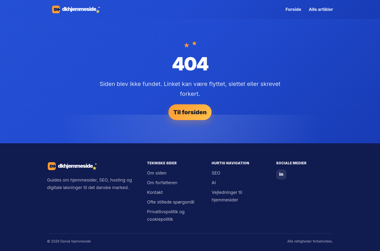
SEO (216, 172)
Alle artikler (321, 9)
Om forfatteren (162, 182)
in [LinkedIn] (281, 174)
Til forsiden (189, 112)
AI (214, 182)
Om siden (157, 172)
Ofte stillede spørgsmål (170, 202)
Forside (293, 9)
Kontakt (155, 192)
